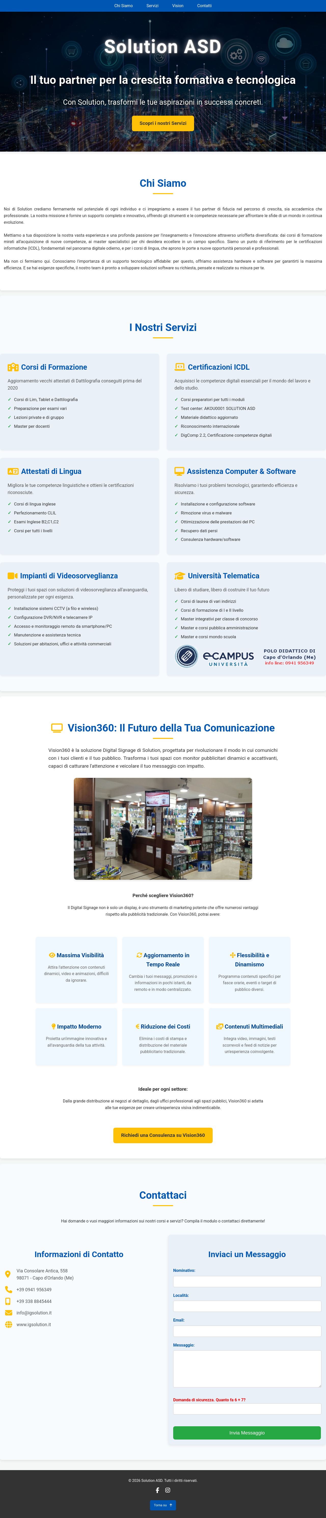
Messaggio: (184, 1345)
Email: (178, 1320)
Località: (181, 1295)
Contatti (204, 5)
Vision (177, 5)
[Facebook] (157, 1490)
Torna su (163, 1505)
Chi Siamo (123, 5)
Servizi (152, 5)
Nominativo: (184, 1270)
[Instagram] (167, 1490)
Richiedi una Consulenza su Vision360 (163, 1135)
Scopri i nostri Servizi (163, 123)
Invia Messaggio (247, 1432)
